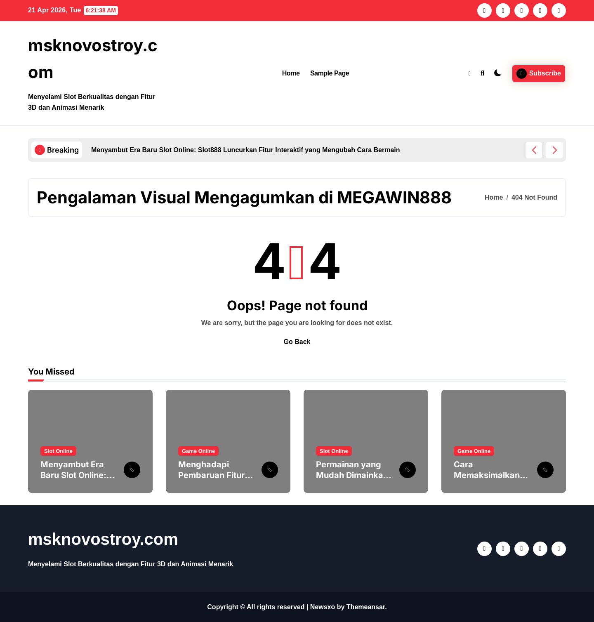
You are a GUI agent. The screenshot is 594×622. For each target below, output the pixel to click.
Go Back (297, 341)
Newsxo (322, 606)
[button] (554, 150)
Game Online (198, 451)
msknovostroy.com (103, 539)
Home (291, 73)
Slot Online (58, 451)
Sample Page (329, 73)
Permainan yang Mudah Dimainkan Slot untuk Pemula (352, 475)
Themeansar (365, 606)
